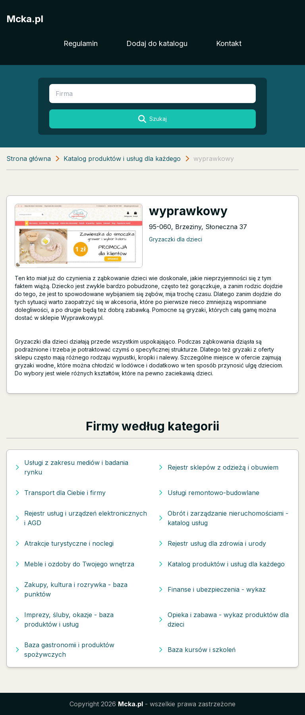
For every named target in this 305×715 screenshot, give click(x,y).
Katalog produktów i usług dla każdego (122, 158)
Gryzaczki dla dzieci (175, 239)
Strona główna (28, 158)
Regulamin (81, 43)
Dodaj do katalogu (156, 43)
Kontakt (228, 43)
